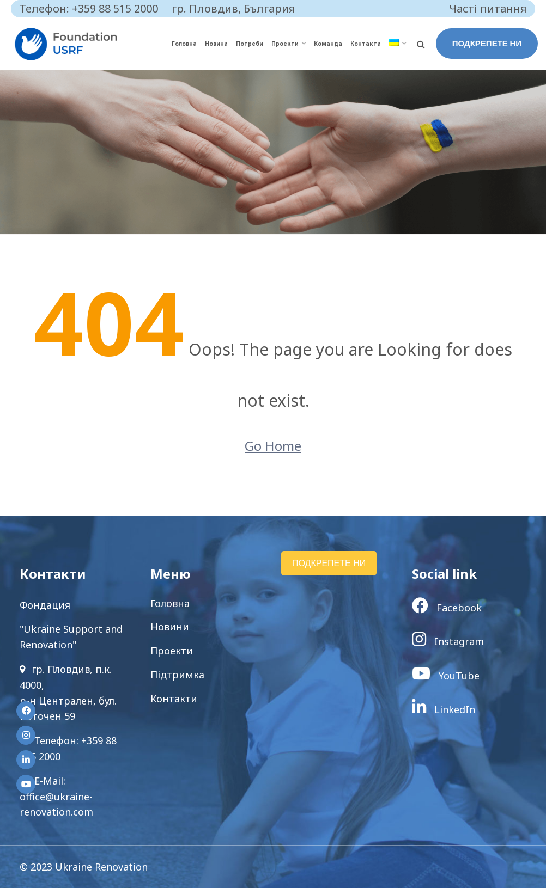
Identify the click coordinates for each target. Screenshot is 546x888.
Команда (328, 43)
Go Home (273, 446)
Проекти (285, 43)
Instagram (448, 641)
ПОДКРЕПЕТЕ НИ (486, 43)
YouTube (446, 675)
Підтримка (177, 674)
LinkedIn (443, 709)
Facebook (447, 607)
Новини (216, 43)
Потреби (249, 43)
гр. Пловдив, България (233, 8)
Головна (184, 43)
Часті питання (488, 8)
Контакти (365, 43)
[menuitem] (397, 44)
